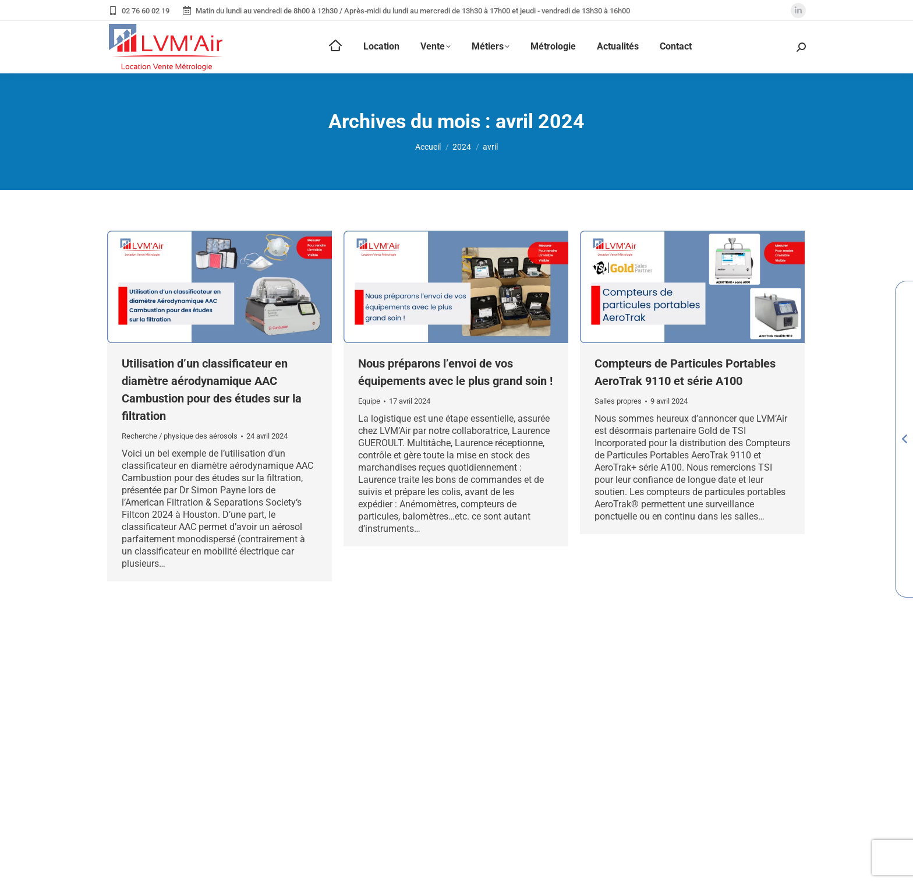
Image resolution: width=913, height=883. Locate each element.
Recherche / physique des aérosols (180, 436)
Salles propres (618, 401)
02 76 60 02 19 (138, 10)
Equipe (369, 401)
